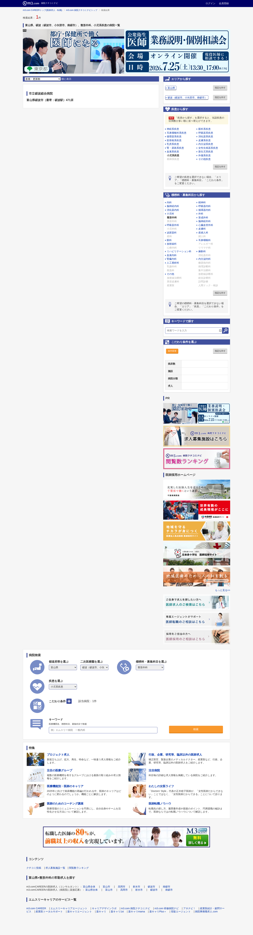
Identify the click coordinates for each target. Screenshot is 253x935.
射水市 (136, 886)
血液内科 (172, 255)
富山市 (106, 886)
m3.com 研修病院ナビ (166, 908)
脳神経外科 (204, 221)
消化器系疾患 (205, 136)
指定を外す (220, 87)
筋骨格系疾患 (174, 140)
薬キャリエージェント (79, 911)
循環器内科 (204, 210)
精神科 (202, 202)
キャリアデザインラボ (104, 908)
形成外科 (203, 217)
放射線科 (172, 243)
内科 (169, 202)
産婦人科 (203, 232)
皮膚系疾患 (204, 140)
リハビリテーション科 (179, 251)
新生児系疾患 (205, 151)
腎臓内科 (172, 258)
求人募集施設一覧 (55, 867)
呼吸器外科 (173, 225)
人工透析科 (173, 262)
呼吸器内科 (204, 206)
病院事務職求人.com (206, 911)
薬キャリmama (136, 911)
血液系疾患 (173, 151)
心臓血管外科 (205, 225)
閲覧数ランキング (79, 867)
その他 (170, 274)
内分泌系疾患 (205, 144)
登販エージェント (181, 911)
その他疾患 (204, 159)
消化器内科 (173, 210)
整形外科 (172, 217)
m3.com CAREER (36, 908)
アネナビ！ (189, 908)
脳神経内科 (173, 206)
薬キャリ (101, 911)
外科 (200, 213)
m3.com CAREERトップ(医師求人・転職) (42, 10)
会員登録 (224, 3)
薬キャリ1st (117, 911)
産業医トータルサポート (49, 911)
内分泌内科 (204, 258)
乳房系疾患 (173, 144)
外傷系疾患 (204, 155)
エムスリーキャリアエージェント (68, 908)
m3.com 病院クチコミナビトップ (81, 10)
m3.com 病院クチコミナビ (135, 908)
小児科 (170, 213)
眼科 (169, 240)
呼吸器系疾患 (205, 132)
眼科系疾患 (204, 129)
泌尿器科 (172, 232)
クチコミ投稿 (33, 867)
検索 (196, 729)
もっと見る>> (222, 590)
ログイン (210, 3)
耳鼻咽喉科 (204, 240)
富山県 (171, 87)
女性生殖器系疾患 (208, 147)
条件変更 (172, 351)
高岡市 (121, 886)
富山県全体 (89, 886)
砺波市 (151, 886)
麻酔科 (202, 251)
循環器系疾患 (174, 136)
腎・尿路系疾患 (175, 147)
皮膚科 (202, 228)
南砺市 (166, 886)
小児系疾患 (173, 155)
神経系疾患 (173, 129)
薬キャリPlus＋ (157, 911)
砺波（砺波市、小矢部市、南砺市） (187, 97)
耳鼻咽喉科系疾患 (176, 132)
